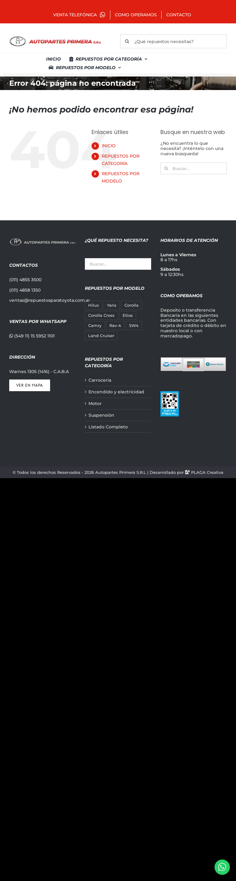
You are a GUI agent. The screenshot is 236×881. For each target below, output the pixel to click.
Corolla (131, 305)
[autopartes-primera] (55, 37)
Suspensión (101, 415)
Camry (94, 325)
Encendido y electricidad (116, 392)
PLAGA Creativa (207, 472)
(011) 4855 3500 (25, 279)
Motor (95, 403)
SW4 (134, 325)
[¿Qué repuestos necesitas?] (173, 41)
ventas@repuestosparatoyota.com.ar (49, 300)
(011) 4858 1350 (25, 290)
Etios (128, 315)
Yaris (111, 305)
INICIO (109, 145)
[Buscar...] (193, 168)
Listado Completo (108, 427)
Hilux (93, 305)
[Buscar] (127, 41)
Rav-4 (115, 325)
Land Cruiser (101, 335)
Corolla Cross (101, 315)
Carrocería (99, 380)
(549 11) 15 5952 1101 (32, 336)
